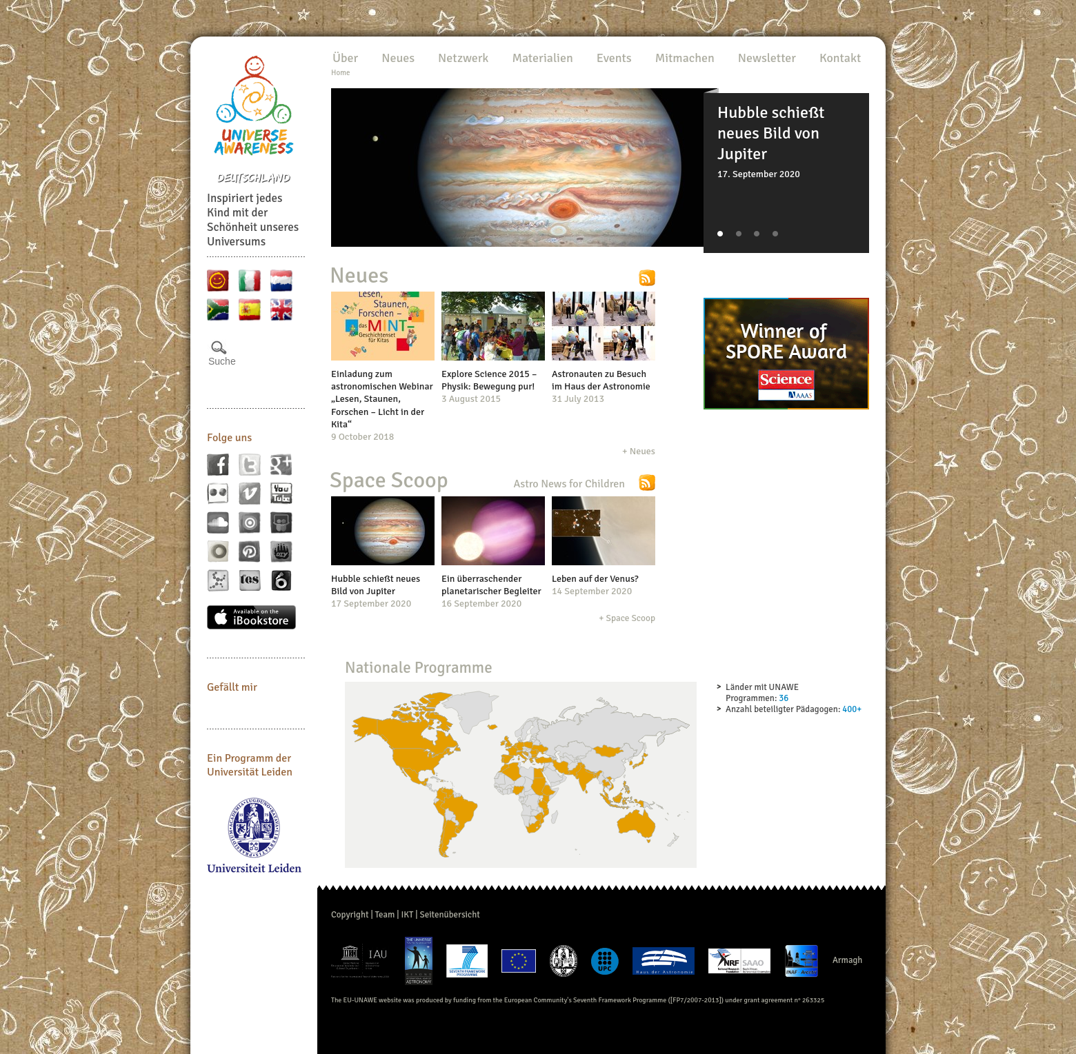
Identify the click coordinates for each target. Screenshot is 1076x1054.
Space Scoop (389, 480)
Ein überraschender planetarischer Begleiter (491, 585)
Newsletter (767, 57)
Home (340, 72)
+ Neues (638, 451)
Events (614, 57)
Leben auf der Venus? (595, 579)
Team (385, 914)
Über (345, 57)
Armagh (848, 960)
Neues (398, 57)
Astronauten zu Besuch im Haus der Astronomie (601, 380)
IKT (407, 914)
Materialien (542, 57)
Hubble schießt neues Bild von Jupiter (375, 585)
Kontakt (840, 57)
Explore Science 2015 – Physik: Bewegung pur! (489, 380)
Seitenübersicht (449, 914)
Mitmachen (685, 57)
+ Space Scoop (627, 618)
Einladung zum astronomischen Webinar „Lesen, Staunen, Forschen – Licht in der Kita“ (382, 399)
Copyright (350, 914)
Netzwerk (463, 57)
